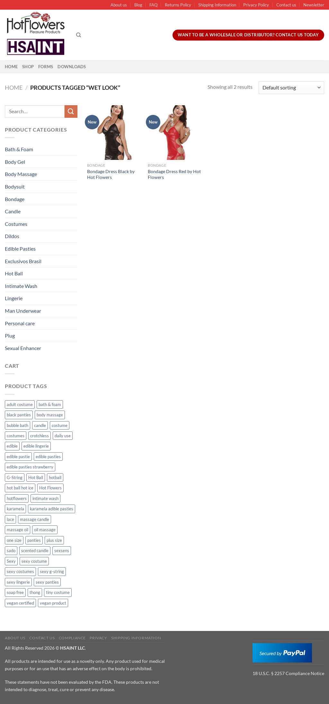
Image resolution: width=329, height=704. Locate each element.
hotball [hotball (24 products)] (55, 477)
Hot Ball (14, 273)
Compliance (72, 637)
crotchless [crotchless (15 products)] (39, 435)
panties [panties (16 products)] (34, 540)
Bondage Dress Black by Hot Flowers (111, 174)
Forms (45, 66)
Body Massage (21, 174)
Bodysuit (15, 186)
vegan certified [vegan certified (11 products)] (20, 603)
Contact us (286, 4)
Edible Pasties (20, 248)
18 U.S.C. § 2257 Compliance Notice (288, 673)
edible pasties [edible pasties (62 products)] (48, 456)
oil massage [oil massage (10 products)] (45, 529)
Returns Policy (178, 4)
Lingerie (13, 298)
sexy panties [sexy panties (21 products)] (47, 582)
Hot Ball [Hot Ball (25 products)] (35, 477)
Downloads (72, 66)
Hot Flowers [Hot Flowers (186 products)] (50, 487)
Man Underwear (23, 311)
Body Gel (15, 162)
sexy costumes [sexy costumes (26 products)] (20, 571)
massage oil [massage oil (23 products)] (17, 529)
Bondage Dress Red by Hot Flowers (174, 174)
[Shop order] (291, 87)
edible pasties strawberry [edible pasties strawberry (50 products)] (30, 466)
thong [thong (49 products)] (35, 592)
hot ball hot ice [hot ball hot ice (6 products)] (20, 487)
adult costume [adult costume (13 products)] (20, 404)
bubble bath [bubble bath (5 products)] (17, 425)
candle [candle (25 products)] (40, 425)
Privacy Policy (256, 4)
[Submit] (71, 111)
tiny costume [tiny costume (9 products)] (58, 592)
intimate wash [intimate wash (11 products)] (45, 498)
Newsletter (313, 4)
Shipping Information (217, 4)
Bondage (14, 199)
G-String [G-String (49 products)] (14, 477)
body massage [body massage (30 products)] (50, 414)
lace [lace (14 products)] (10, 519)
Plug (10, 335)
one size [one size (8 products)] (14, 540)
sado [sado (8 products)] (11, 550)
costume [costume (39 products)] (59, 425)
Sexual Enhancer (23, 348)
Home (11, 66)
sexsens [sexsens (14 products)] (61, 550)
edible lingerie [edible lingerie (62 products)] (36, 446)
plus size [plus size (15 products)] (54, 540)
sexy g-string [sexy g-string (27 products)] (52, 571)
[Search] (78, 35)
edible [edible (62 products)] (12, 446)
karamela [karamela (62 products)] (15, 508)
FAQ (153, 4)
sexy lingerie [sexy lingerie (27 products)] (18, 582)
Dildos (12, 236)
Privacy (98, 637)
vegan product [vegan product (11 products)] (53, 603)
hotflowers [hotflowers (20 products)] (17, 498)
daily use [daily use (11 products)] (63, 435)
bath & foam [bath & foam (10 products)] (50, 404)
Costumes (16, 224)
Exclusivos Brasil (23, 261)
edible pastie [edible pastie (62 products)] (18, 456)
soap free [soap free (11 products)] (15, 592)
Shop (28, 66)
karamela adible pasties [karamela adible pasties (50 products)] (51, 508)
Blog (138, 4)
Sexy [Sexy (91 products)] (11, 561)
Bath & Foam (19, 149)
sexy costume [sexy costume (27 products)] (34, 561)
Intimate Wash (21, 286)
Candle (13, 211)
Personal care (20, 323)
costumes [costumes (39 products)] (15, 435)
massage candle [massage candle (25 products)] (34, 519)
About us (119, 4)
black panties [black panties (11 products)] (19, 414)
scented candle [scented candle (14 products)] (35, 550)
